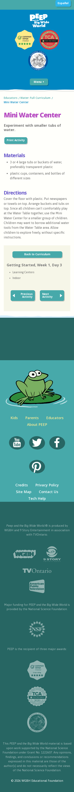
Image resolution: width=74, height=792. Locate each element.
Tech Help (37, 498)
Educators (10, 98)
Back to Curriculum (37, 254)
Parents (32, 417)
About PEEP (37, 424)
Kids (14, 417)
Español (63, 3)
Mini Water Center (16, 102)
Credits (21, 485)
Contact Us (48, 491)
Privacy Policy (47, 485)
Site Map (23, 491)
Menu (39, 82)
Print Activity (16, 140)
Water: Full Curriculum (35, 98)
